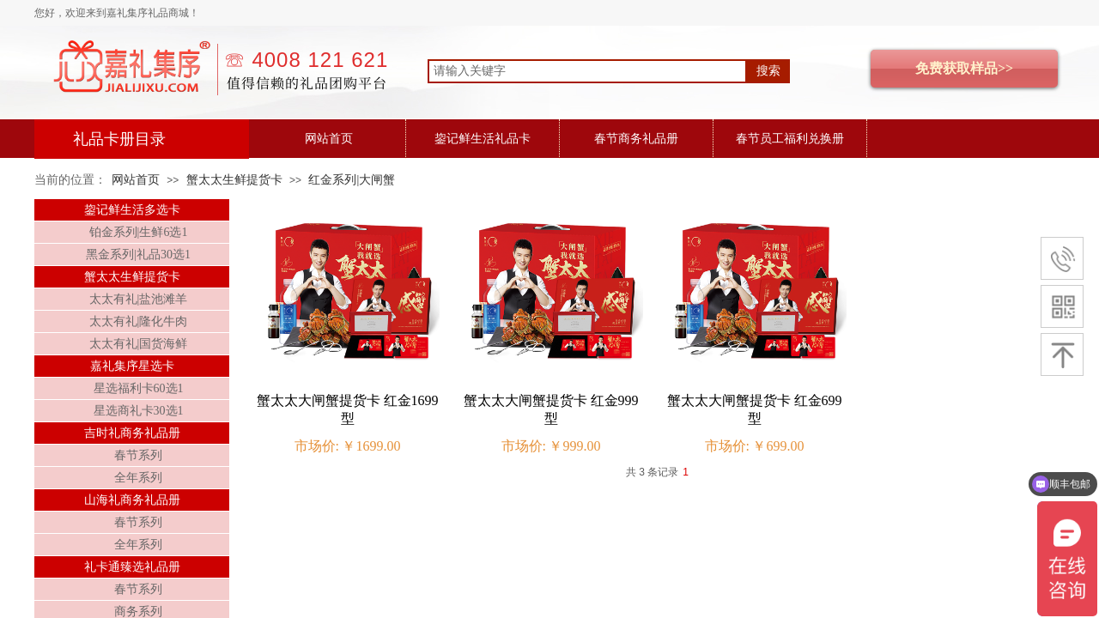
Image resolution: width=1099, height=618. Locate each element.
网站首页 (329, 138)
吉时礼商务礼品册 (132, 433)
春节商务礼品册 (636, 138)
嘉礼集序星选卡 (132, 366)
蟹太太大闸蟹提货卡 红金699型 (754, 409)
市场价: (316, 446)
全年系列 (138, 477)
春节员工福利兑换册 (790, 138)
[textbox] (587, 71)
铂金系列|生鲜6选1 (138, 232)
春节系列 (138, 455)
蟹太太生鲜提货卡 (234, 179)
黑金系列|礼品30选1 (138, 254)
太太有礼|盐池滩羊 (138, 299)
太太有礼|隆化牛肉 (138, 321)
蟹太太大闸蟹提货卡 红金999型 (551, 409)
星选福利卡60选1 (139, 388)
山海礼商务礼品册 (132, 500)
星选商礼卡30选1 (139, 410)
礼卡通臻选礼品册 (132, 566)
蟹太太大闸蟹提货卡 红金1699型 (348, 409)
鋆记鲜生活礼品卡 (482, 138)
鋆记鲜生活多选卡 (132, 209)
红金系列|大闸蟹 (351, 179)
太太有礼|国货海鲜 (138, 343)
